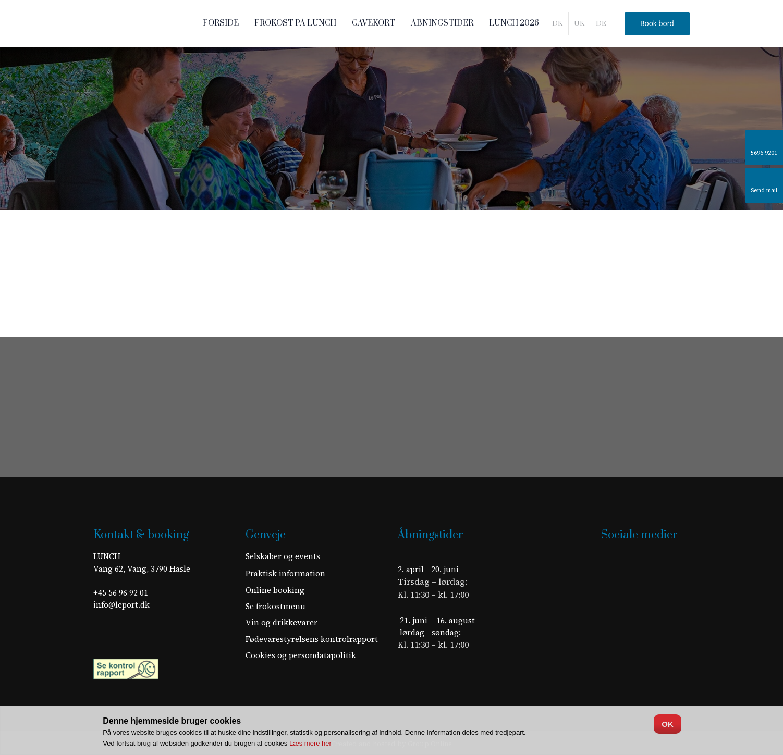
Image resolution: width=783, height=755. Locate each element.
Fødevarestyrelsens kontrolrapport (312, 639)
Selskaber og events (283, 556)
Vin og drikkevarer (281, 622)
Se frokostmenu (275, 606)
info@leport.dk (121, 604)
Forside (221, 23)
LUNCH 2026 (514, 23)
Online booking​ (275, 590)
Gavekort (373, 23)
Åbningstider (442, 23)
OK (668, 724)
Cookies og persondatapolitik (301, 655)
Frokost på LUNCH (295, 23)
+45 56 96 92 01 (120, 592)
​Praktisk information (285, 573)
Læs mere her (310, 743)
